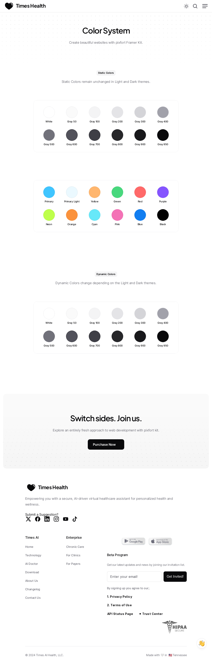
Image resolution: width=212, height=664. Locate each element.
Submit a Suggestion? (41, 514)
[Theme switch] (186, 6)
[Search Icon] (195, 6)
